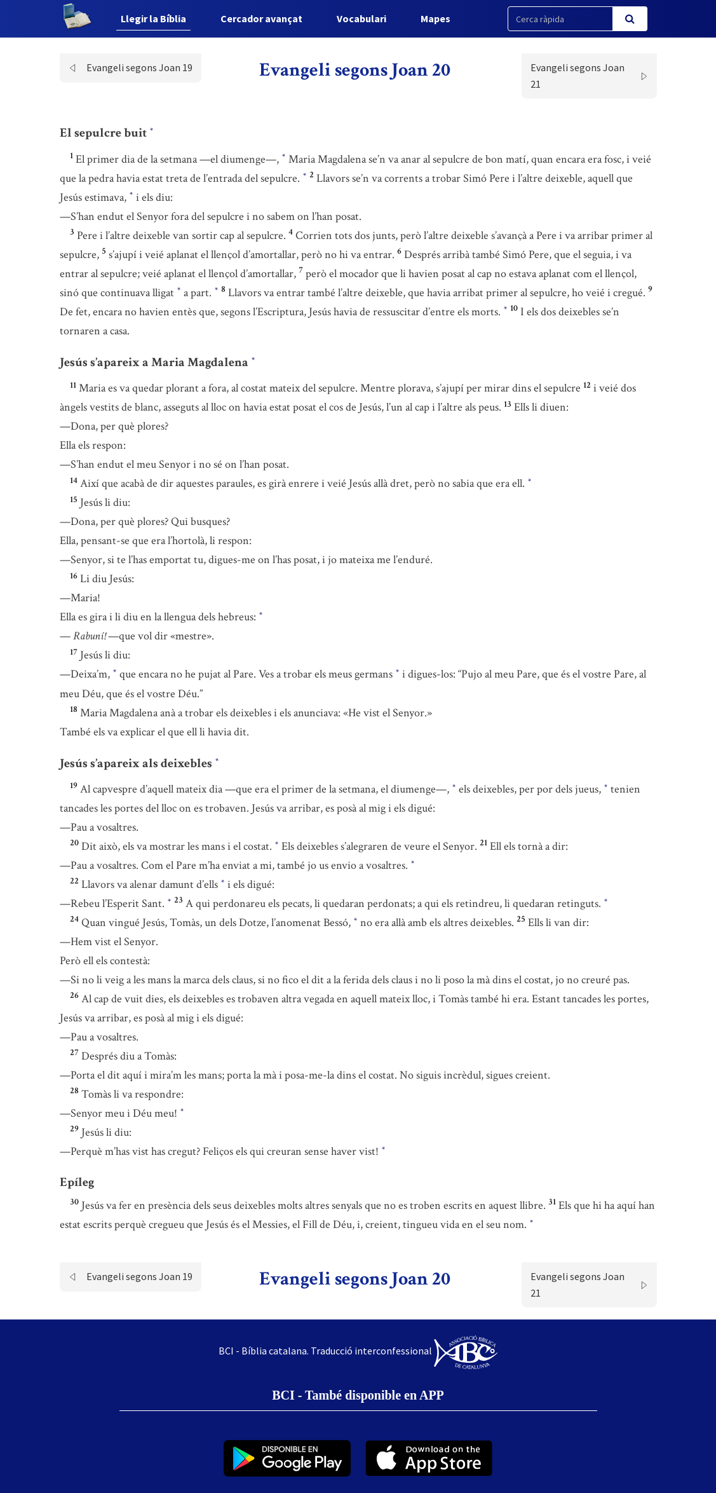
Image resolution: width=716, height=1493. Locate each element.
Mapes (435, 18)
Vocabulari (361, 18)
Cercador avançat (261, 18)
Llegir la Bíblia (153, 18)
